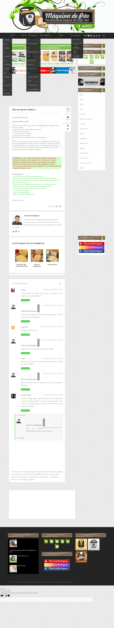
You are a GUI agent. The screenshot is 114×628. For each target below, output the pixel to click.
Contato (37, 582)
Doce (81, 109)
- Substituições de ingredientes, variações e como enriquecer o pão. (34, 184)
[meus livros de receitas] (42, 54)
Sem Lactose (84, 158)
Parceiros (71, 36)
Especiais (83, 114)
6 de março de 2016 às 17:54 (53, 395)
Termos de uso (47, 582)
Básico (21, 200)
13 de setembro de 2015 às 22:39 (52, 326)
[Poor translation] (7, 595)
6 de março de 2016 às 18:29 (51, 427)
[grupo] (88, 36)
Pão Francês (21, 566)
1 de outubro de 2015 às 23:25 (52, 358)
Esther (23, 290)
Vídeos (82, 168)
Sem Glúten (84, 153)
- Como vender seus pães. (20, 190)
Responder (25, 300)
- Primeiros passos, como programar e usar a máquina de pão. (32, 186)
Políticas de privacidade (63, 582)
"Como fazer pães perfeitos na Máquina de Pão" (23, 551)
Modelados (83, 138)
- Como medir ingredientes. (21, 192)
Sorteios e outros (85, 163)
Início (11, 36)
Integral (82, 124)
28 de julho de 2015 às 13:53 (53, 289)
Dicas (81, 104)
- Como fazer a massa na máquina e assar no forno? (29, 188)
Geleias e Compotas (86, 119)
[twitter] (99, 36)
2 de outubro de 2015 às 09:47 (52, 373)
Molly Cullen (26, 395)
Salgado (82, 148)
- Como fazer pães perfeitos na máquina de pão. (28, 176)
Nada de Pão (84, 143)
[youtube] (94, 36)
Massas (82, 133)
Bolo (81, 99)
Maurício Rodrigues (29, 311)
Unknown (25, 327)
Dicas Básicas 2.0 (23, 556)
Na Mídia (60, 36)
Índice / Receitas (23, 36)
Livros (50, 36)
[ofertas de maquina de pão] (42, 70)
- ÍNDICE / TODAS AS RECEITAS (23, 194)
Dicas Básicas (38, 36)
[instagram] (91, 36)
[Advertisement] (42, 90)
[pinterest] (96, 36)
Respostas (21, 415)
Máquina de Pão (28, 582)
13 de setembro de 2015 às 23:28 (52, 340)
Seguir (82, 36)
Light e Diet (83, 128)
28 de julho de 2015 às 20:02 (53, 305)
